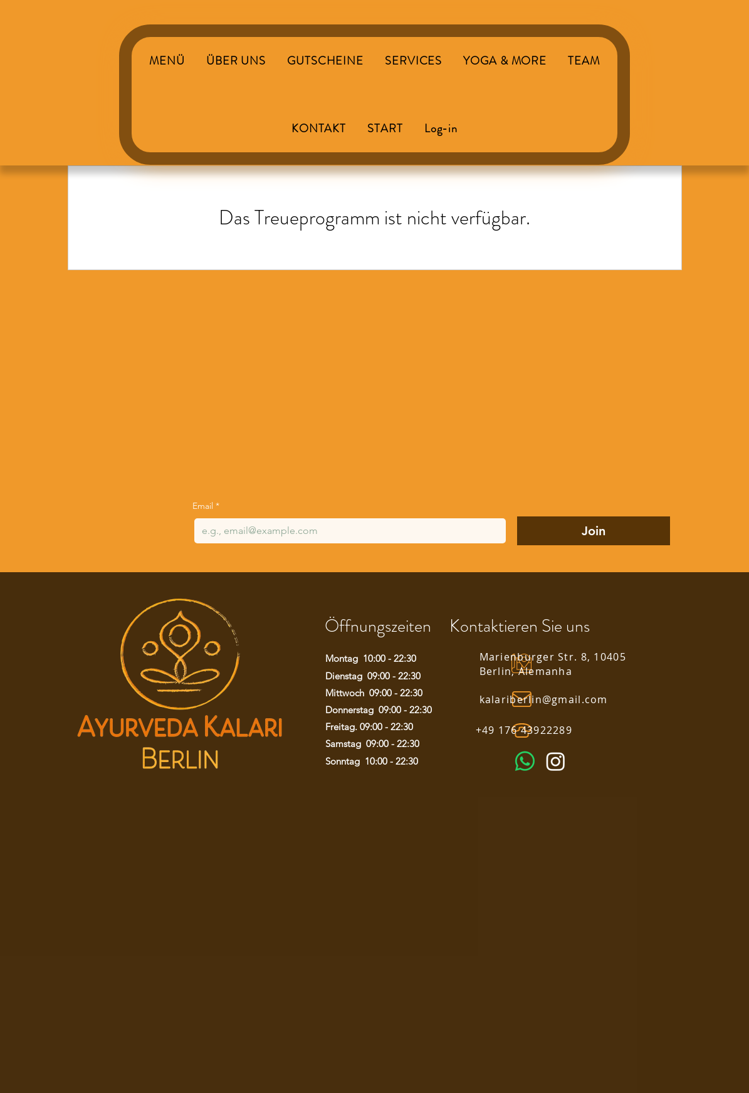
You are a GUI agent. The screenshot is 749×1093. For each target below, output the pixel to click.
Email (205, 506)
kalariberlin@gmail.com (543, 699)
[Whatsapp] (525, 761)
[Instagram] (555, 761)
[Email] (346, 530)
